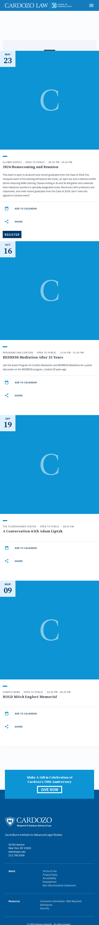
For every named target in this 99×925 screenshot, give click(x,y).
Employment (49, 881)
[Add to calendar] (6, 208)
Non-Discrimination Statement (59, 885)
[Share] (6, 221)
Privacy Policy (50, 874)
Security (44, 908)
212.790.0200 (17, 855)
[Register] (12, 234)
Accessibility (49, 878)
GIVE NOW (49, 789)
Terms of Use (50, 871)
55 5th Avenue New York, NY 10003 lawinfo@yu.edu (20, 848)
